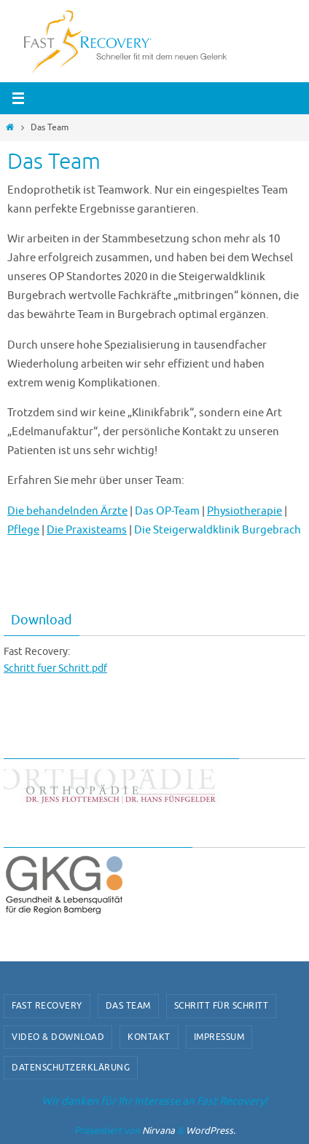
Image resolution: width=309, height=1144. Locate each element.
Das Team (128, 1006)
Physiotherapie (244, 511)
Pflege (23, 530)
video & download (58, 1037)
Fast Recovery (47, 1006)
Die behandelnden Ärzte (67, 511)
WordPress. (210, 1130)
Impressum (219, 1037)
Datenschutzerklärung (71, 1067)
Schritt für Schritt (221, 1006)
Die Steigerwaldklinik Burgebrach (217, 530)
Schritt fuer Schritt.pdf (55, 668)
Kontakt (149, 1037)
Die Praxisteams (87, 530)
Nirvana (158, 1130)
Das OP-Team (167, 511)
